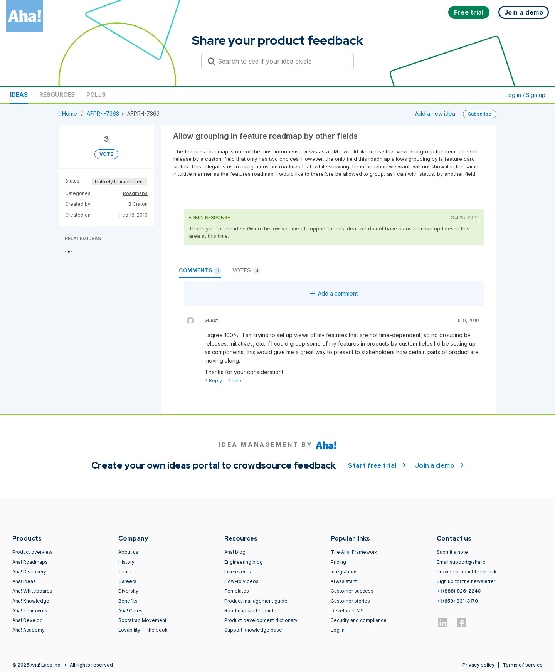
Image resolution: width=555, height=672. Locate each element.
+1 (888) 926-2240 (459, 591)
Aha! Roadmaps (30, 562)
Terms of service (523, 665)
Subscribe (479, 114)
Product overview (32, 552)
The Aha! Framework (354, 552)
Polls (96, 94)
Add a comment (334, 293)
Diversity (128, 591)
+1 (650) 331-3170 (457, 601)
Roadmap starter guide (250, 610)
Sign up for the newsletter (466, 581)
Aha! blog (235, 552)
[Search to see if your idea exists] (281, 61)
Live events (237, 572)
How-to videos (241, 581)
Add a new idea (435, 113)
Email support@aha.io (461, 562)
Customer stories (350, 601)
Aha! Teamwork (29, 610)
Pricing (338, 562)
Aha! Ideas (24, 581)
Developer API (347, 610)
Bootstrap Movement (142, 620)
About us (128, 552)
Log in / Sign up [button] (527, 95)
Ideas (19, 94)
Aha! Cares (130, 610)
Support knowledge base (253, 630)
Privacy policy (478, 665)
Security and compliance (359, 620)
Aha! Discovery (29, 572)
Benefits (128, 601)
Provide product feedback (467, 572)
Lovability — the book (143, 630)
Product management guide (256, 601)
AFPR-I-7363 (103, 113)
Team (124, 572)
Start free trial (377, 465)
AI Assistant (344, 581)
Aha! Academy (28, 630)
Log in (338, 630)
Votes (246, 270)
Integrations (344, 572)
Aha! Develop (27, 620)
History (126, 562)
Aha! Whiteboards (32, 591)
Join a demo (439, 465)
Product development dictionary (261, 620)
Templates (236, 591)
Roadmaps (135, 193)
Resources (57, 94)
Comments (200, 270)
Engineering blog (243, 562)
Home (69, 113)
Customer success (352, 591)
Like (234, 380)
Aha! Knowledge (30, 601)
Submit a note (452, 552)
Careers (127, 581)
